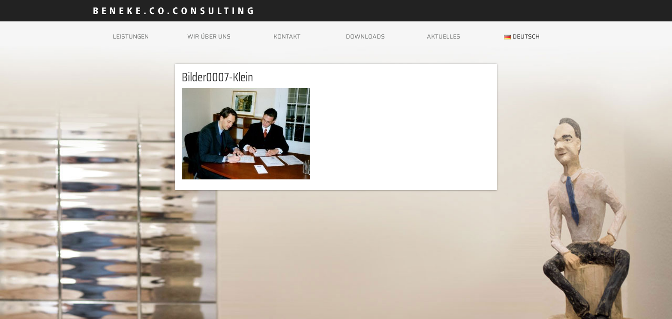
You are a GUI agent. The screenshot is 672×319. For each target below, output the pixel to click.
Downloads (365, 36)
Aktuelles (443, 36)
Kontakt (286, 36)
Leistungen (131, 36)
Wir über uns (209, 36)
